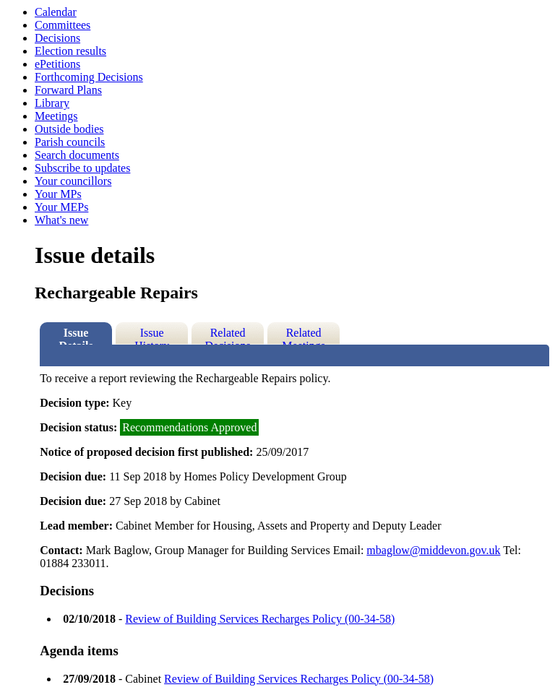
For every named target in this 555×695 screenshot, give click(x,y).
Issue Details (76, 336)
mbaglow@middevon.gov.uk (433, 550)
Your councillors (73, 181)
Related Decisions (228, 336)
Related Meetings (303, 336)
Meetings (56, 116)
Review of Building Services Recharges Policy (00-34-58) (260, 619)
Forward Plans (68, 90)
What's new (61, 220)
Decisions (57, 38)
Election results (70, 51)
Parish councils (70, 142)
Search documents (77, 155)
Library (52, 103)
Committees (62, 25)
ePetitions (57, 64)
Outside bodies (69, 129)
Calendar (56, 12)
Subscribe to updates (82, 168)
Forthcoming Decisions (89, 77)
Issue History (151, 336)
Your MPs (58, 194)
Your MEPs (61, 207)
